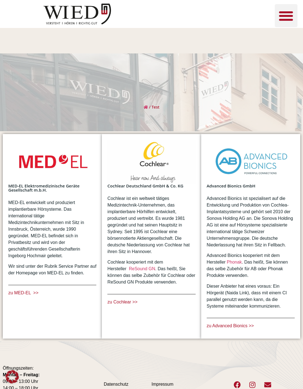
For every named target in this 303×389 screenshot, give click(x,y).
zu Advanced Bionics (228, 325)
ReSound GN (142, 268)
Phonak (234, 262)
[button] (286, 15)
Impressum (162, 384)
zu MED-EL (20, 292)
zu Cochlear (119, 302)
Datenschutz (116, 384)
